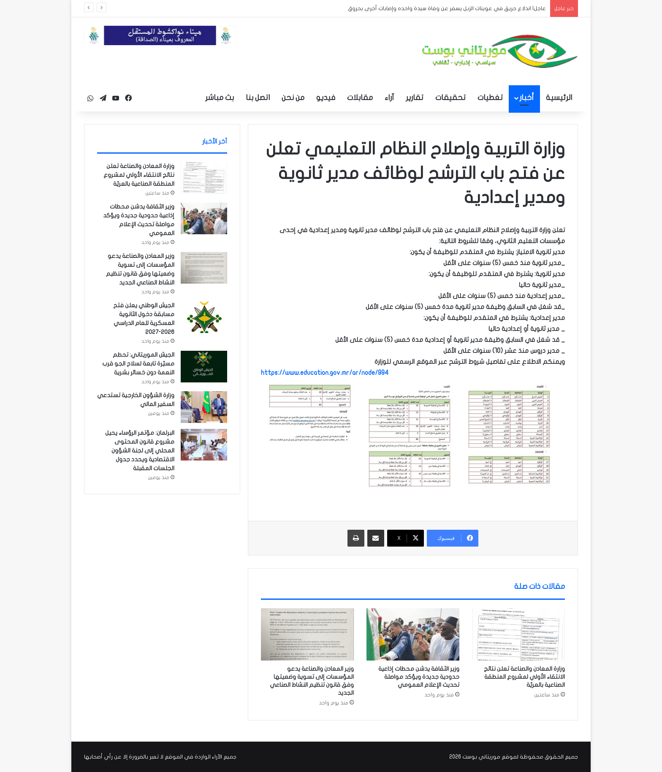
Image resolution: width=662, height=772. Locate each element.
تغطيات (490, 98)
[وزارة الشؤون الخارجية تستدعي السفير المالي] (204, 407)
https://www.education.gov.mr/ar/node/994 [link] (325, 372)
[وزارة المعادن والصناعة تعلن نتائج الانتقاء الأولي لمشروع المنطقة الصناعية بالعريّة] (518, 634)
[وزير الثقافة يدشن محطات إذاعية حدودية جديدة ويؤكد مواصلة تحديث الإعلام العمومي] (412, 634)
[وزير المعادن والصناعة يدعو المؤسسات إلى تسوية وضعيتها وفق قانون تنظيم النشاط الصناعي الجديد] (307, 634)
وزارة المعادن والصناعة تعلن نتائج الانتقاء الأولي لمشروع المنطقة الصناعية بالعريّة (524, 677)
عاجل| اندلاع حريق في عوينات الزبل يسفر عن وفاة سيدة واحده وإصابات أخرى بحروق (447, 8)
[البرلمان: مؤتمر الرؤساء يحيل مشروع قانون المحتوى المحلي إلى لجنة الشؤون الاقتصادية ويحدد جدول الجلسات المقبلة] (204, 444)
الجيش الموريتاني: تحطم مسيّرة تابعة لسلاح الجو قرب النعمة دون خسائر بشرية (138, 364)
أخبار (526, 98)
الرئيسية (559, 98)
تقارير (414, 98)
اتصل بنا (258, 98)
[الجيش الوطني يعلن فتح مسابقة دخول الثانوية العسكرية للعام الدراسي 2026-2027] (204, 317)
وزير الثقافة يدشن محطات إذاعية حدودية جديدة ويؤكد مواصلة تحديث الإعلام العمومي (418, 677)
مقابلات (360, 98)
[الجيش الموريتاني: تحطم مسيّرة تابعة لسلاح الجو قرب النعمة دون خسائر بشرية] (204, 366)
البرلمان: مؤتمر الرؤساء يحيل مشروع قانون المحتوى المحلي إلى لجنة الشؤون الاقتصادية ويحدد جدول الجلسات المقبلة (139, 450)
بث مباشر (219, 98)
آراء (389, 98)
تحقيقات (450, 98)
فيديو (325, 98)
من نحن (293, 98)
